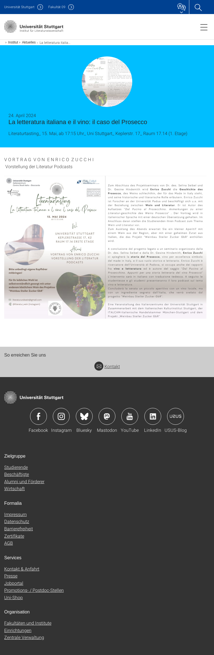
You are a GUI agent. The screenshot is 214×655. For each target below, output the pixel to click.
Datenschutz (16, 521)
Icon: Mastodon (107, 416)
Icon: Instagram (61, 416)
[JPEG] (107, 247)
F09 (56, 7)
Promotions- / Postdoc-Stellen (34, 590)
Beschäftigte (16, 474)
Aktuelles (29, 42)
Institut (13, 42)
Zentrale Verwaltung (24, 637)
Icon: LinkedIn (152, 416)
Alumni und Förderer (24, 481)
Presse (10, 576)
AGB (8, 543)
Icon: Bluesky (84, 416)
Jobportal (13, 583)
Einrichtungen (17, 630)
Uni (19, 7)
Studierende (16, 467)
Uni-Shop (13, 597)
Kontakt (107, 366)
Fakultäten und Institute (27, 623)
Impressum (15, 514)
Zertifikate (14, 536)
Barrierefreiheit (18, 528)
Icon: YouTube (129, 416)
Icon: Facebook (38, 416)
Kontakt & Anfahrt (21, 569)
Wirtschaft (14, 488)
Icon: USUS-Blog (175, 416)
